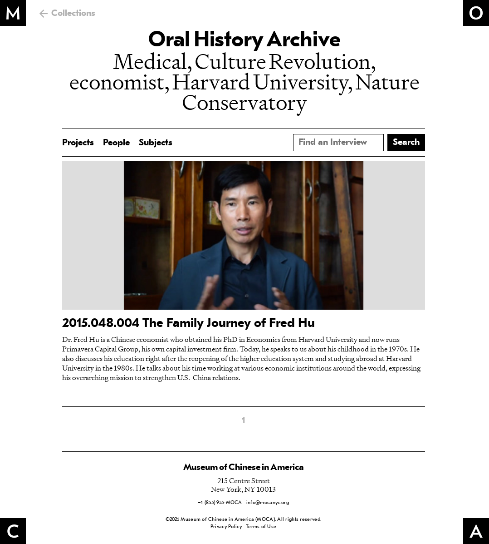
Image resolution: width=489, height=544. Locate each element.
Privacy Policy (226, 526)
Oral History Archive (244, 41)
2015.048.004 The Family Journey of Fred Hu (188, 323)
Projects (78, 143)
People (116, 143)
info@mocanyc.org (267, 502)
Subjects (155, 143)
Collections (73, 13)
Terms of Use (261, 526)
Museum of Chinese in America (243, 467)
